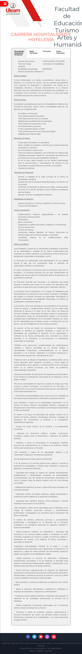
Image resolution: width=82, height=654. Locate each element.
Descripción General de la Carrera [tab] (19, 53)
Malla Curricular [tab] (33, 52)
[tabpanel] (41, 341)
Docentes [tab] (47, 51)
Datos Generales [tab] (60, 52)
